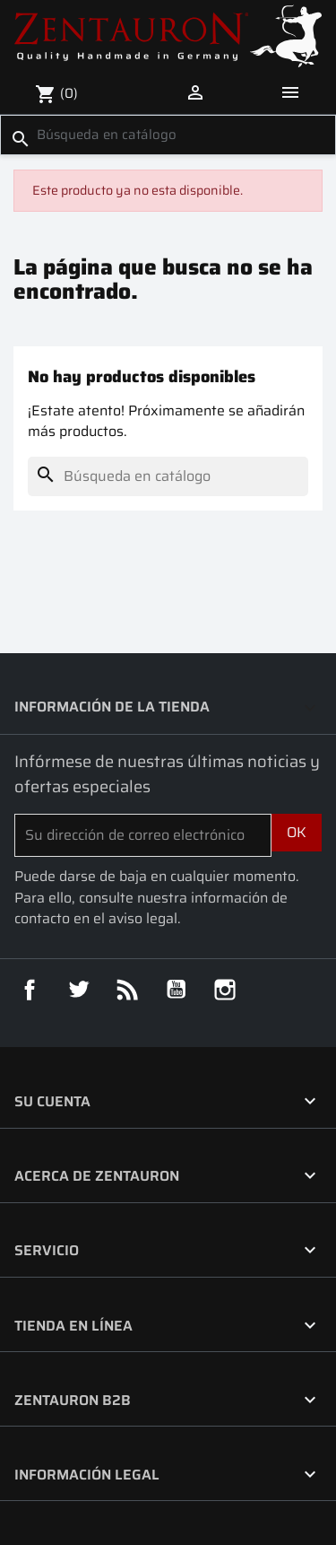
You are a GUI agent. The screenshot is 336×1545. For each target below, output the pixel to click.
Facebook (29, 989)
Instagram (225, 989)
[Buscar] (168, 134)
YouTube (176, 989)
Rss (127, 989)
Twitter (79, 989)
